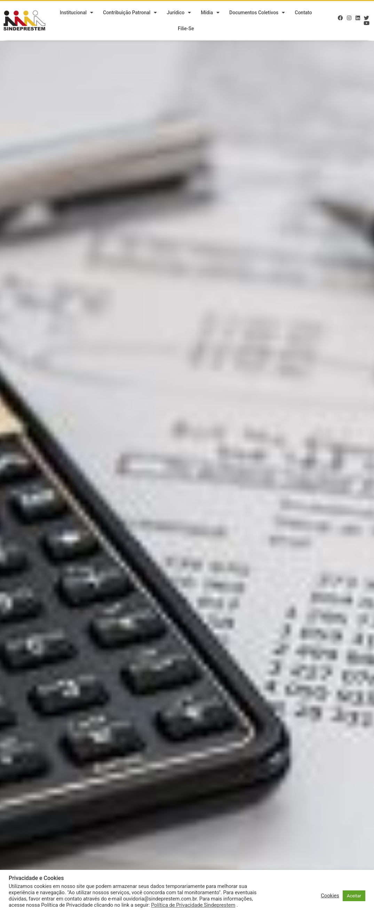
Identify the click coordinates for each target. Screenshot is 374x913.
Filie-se (186, 29)
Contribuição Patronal (130, 13)
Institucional (76, 13)
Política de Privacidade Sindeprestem (193, 905)
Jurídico (179, 13)
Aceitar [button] (354, 895)
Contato (303, 13)
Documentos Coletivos (257, 13)
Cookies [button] (330, 895)
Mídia (210, 13)
